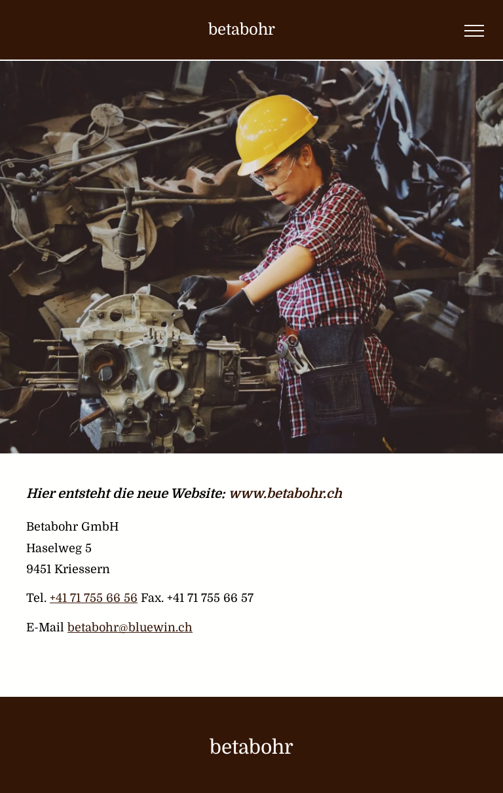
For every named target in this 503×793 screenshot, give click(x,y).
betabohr (241, 29)
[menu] (474, 31)
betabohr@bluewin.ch (130, 627)
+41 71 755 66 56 (94, 598)
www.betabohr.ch (285, 493)
